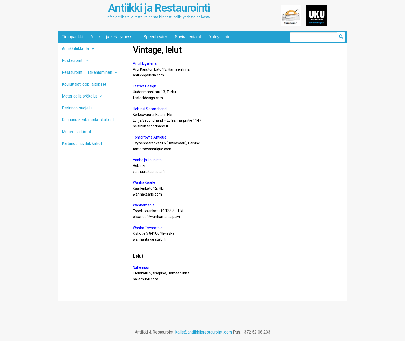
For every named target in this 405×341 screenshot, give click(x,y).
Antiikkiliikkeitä (79, 48)
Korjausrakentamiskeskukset (88, 119)
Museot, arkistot (76, 131)
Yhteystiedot (220, 37)
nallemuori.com (145, 279)
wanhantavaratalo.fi (149, 239)
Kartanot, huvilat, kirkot (82, 143)
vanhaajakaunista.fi (149, 171)
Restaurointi (76, 60)
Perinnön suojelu (77, 107)
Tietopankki (72, 37)
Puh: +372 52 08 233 (251, 332)
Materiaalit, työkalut (83, 96)
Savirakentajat (188, 37)
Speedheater (155, 37)
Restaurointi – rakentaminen (91, 72)
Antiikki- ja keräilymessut (113, 37)
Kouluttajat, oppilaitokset (84, 84)
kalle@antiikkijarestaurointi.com (203, 332)
